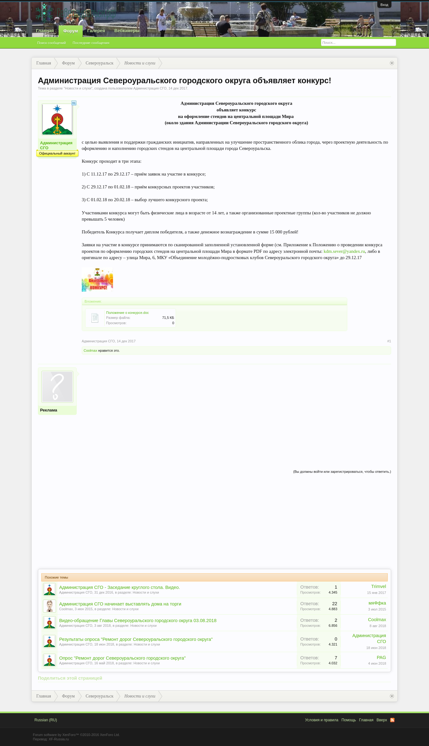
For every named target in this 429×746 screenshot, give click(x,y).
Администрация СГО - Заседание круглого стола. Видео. (119, 587)
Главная (45, 30)
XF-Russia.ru (59, 739)
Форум (70, 30)
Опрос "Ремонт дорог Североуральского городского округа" (122, 658)
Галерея (96, 30)
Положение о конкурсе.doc (127, 312)
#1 (389, 341)
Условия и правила (321, 720)
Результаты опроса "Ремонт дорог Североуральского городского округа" (136, 639)
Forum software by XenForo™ (76, 735)
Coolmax (90, 350)
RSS (392, 720)
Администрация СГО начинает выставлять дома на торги (120, 603)
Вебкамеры (126, 30)
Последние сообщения (91, 43)
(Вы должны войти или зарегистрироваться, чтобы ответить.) (342, 471)
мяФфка (377, 602)
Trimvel (378, 586)
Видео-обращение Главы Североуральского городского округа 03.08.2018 (137, 620)
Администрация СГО (150, 88)
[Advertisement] (236, 411)
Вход (384, 5)
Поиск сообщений (51, 43)
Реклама (48, 410)
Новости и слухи (78, 88)
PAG (381, 657)
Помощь (348, 720)
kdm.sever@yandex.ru (344, 251)
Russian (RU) (45, 720)
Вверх (382, 720)
